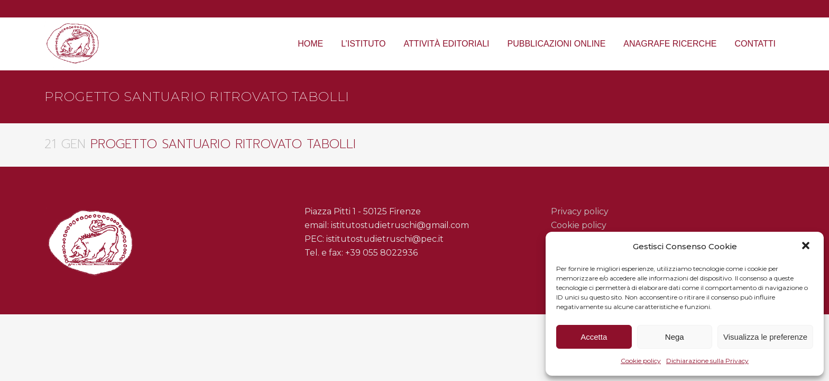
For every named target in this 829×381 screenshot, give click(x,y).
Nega (674, 336)
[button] (806, 246)
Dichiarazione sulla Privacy (707, 361)
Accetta (594, 336)
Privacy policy (580, 211)
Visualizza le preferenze (765, 336)
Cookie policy (641, 361)
